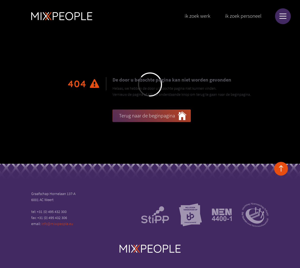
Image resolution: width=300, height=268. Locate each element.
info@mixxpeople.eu (57, 223)
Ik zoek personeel (243, 16)
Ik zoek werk (197, 16)
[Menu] (283, 16)
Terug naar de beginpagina (152, 116)
